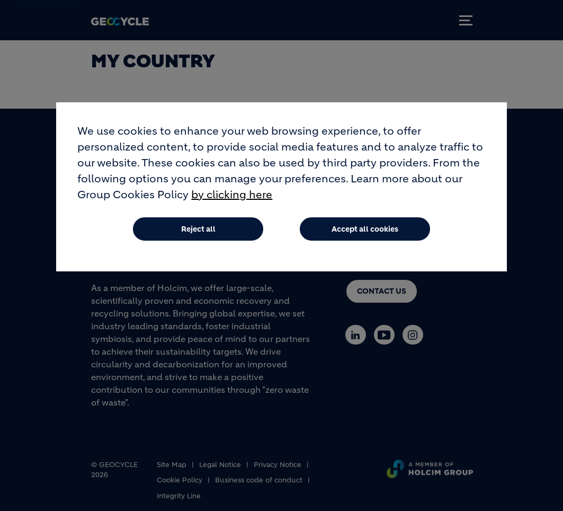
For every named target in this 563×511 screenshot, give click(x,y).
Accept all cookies (365, 229)
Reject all (198, 229)
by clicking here (231, 194)
